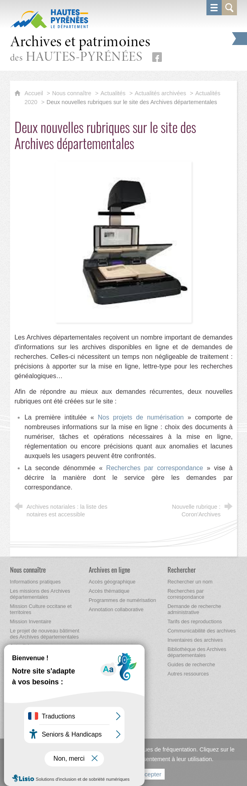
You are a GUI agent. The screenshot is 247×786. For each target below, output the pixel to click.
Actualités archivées (160, 93)
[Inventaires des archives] (195, 640)
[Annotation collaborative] (116, 609)
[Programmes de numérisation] (122, 600)
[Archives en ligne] (109, 570)
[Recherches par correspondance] (185, 594)
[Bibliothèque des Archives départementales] (197, 652)
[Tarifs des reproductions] (194, 621)
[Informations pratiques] (35, 582)
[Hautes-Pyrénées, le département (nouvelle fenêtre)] (49, 18)
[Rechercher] (181, 570)
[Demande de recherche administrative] (194, 609)
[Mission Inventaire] (30, 621)
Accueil (34, 93)
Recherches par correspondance (156, 468)
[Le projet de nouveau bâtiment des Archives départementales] (45, 634)
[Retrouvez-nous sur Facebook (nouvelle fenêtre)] (157, 57)
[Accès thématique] (109, 591)
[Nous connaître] (28, 570)
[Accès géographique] (112, 582)
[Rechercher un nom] (189, 582)
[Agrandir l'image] (123, 241)
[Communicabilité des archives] (201, 631)
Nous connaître (72, 93)
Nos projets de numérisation (142, 417)
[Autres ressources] (188, 674)
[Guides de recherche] (191, 664)
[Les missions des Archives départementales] (40, 594)
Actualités (112, 93)
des (80, 49)
